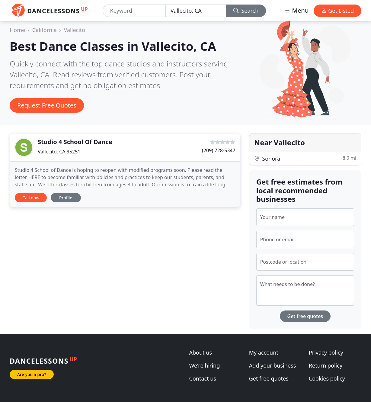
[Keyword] (134, 11)
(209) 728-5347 (218, 150)
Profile (65, 198)
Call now (30, 198)
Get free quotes (305, 316)
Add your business (272, 365)
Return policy (325, 365)
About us (200, 352)
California (44, 30)
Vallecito (74, 30)
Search (246, 10)
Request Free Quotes (46, 105)
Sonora (305, 158)
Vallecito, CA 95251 (59, 151)
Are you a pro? (31, 374)
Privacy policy (326, 352)
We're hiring (204, 365)
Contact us (202, 378)
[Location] (195, 11)
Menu (296, 10)
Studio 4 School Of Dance (75, 142)
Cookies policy (327, 378)
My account (263, 352)
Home (17, 30)
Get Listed (337, 10)
